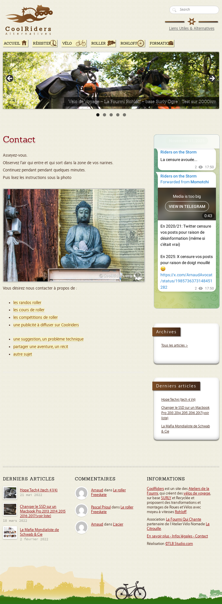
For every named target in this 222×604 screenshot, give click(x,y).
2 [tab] (104, 114)
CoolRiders (155, 489)
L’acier (118, 524)
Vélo (67, 43)
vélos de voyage (197, 493)
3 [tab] (111, 114)
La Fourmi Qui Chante (183, 519)
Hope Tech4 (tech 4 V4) (178, 400)
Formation (161, 43)
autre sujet (22, 354)
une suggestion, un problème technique (48, 339)
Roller (98, 43)
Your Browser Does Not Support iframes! (187, 221)
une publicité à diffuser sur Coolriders (46, 325)
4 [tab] (117, 114)
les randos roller (27, 303)
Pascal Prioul (101, 507)
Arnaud (97, 490)
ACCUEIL (12, 43)
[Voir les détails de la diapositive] (111, 80)
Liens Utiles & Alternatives (191, 28)
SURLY (166, 498)
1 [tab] (97, 114)
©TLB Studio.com (179, 544)
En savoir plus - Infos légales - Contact (177, 536)
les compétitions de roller (35, 317)
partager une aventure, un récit (40, 347)
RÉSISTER (42, 43)
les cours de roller (29, 310)
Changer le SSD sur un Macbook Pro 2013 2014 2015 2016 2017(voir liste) (185, 413)
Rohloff (129, 43)
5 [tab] (124, 114)
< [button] (10, 78)
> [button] (212, 78)
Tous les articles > (174, 345)
